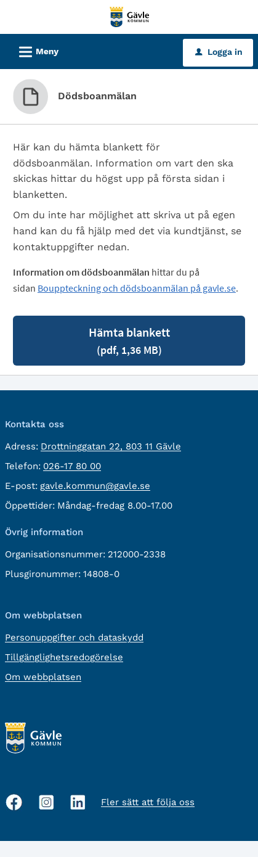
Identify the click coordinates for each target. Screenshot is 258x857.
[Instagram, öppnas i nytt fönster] (46, 802)
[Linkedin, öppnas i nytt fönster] (78, 802)
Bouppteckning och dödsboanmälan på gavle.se (137, 288)
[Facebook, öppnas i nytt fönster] (14, 802)
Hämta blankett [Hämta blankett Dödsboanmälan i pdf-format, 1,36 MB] (129, 340)
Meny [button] (34, 50)
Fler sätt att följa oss (148, 802)
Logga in (219, 52)
